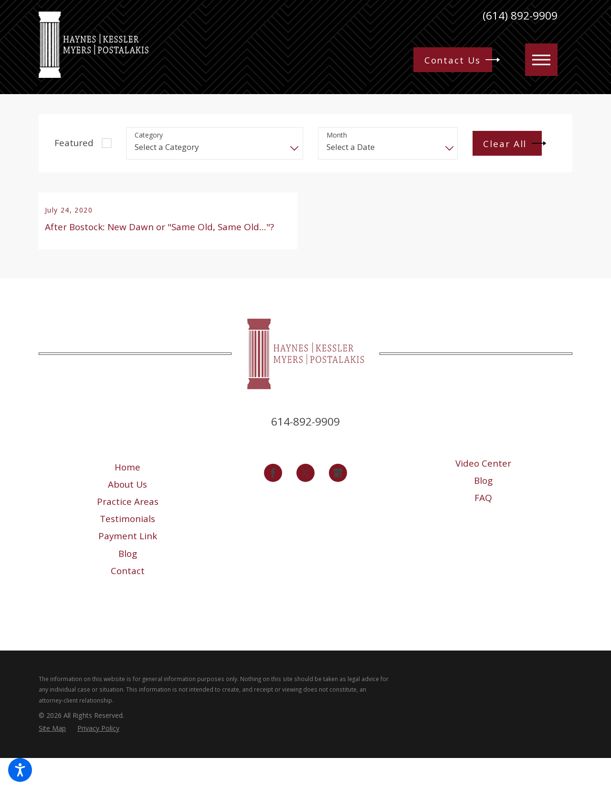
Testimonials (127, 551)
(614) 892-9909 (520, 16)
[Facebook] (273, 505)
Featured (74, 143)
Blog (127, 585)
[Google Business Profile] (338, 505)
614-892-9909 (305, 454)
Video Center (483, 496)
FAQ (483, 530)
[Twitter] (305, 505)
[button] (20, 770)
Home (127, 499)
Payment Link (127, 568)
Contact (128, 603)
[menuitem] (128, 499)
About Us (127, 517)
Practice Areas (127, 534)
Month (337, 135)
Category (149, 135)
